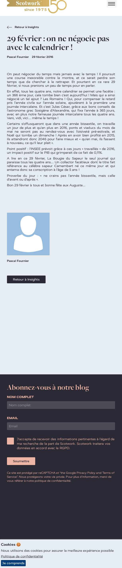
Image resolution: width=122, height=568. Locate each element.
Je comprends (13, 563)
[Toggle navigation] (112, 3)
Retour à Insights (23, 27)
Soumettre (21, 461)
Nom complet (20, 397)
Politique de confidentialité (22, 556)
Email (12, 418)
